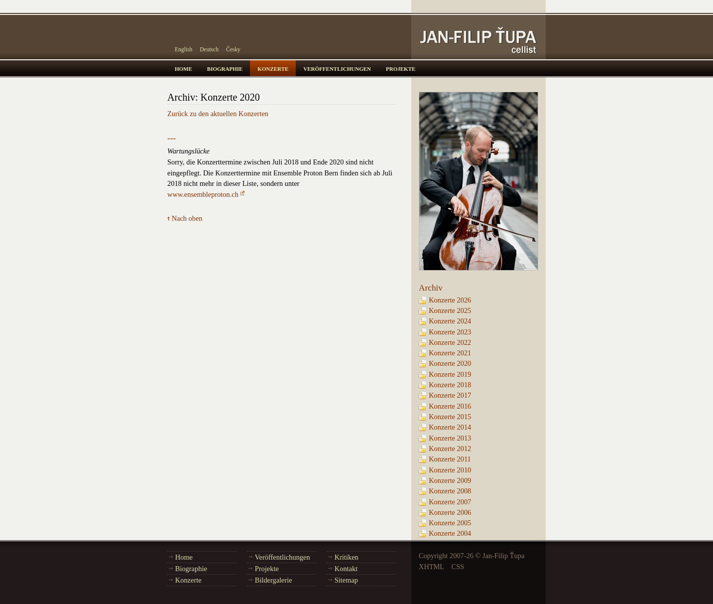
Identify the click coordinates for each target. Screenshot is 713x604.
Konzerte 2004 (450, 533)
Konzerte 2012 (450, 449)
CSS (458, 567)
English (183, 49)
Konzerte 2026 (450, 300)
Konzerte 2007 (450, 502)
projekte (400, 68)
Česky (233, 49)
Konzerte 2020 (450, 363)
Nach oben (187, 218)
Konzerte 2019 (450, 374)
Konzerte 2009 (450, 480)
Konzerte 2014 (450, 427)
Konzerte (188, 580)
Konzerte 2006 (450, 512)
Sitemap (346, 580)
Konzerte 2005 (450, 523)
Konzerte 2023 (450, 332)
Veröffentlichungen (282, 557)
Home (184, 557)
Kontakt (346, 569)
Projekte (267, 569)
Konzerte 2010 (450, 470)
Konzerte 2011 (450, 459)
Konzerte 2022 (450, 342)
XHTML (431, 567)
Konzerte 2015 (450, 417)
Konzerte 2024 (450, 321)
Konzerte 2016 (450, 406)
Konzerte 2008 (450, 491)
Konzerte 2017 (450, 395)
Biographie (191, 569)
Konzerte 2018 (450, 385)
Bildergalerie (273, 580)
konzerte (272, 68)
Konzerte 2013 (450, 438)
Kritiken (346, 557)
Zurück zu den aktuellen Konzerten (217, 114)
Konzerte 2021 (450, 353)
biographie (225, 68)
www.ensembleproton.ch (202, 194)
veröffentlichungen (337, 68)
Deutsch (209, 49)
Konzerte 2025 (450, 310)
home (183, 68)
